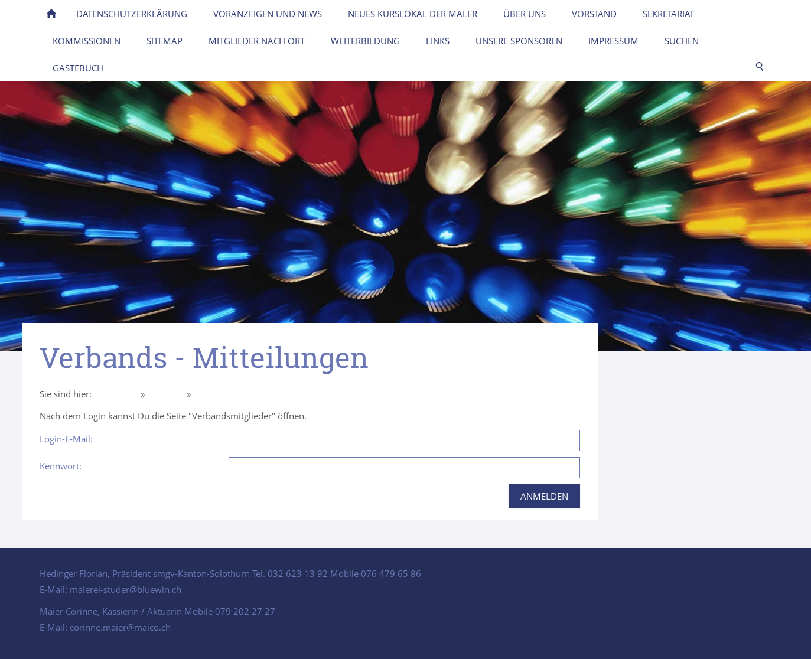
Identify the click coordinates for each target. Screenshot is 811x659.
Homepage (116, 394)
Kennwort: (61, 466)
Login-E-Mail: (66, 439)
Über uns (165, 394)
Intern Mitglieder (227, 394)
